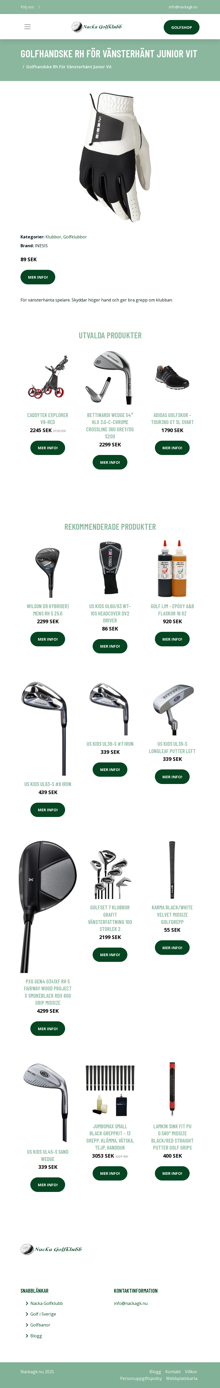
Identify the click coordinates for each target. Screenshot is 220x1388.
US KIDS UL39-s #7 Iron (110, 743)
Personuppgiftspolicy (141, 1378)
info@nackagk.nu (183, 6)
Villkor (191, 1371)
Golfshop (181, 27)
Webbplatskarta (181, 1378)
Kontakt (173, 1371)
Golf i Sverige (43, 1314)
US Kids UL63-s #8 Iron (47, 784)
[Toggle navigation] (27, 27)
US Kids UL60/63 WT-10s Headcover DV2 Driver (110, 613)
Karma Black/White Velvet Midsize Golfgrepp (172, 914)
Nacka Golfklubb (46, 1303)
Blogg (36, 1336)
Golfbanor (40, 1325)
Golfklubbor (75, 237)
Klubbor (53, 237)
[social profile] (39, 7)
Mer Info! (38, 277)
